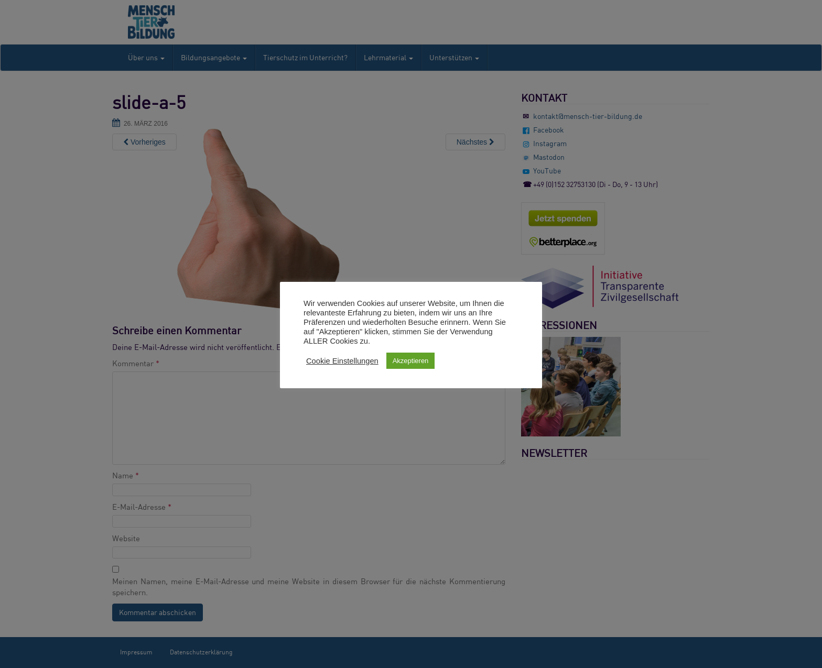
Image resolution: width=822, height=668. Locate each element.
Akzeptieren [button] (411, 361)
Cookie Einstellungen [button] (342, 361)
